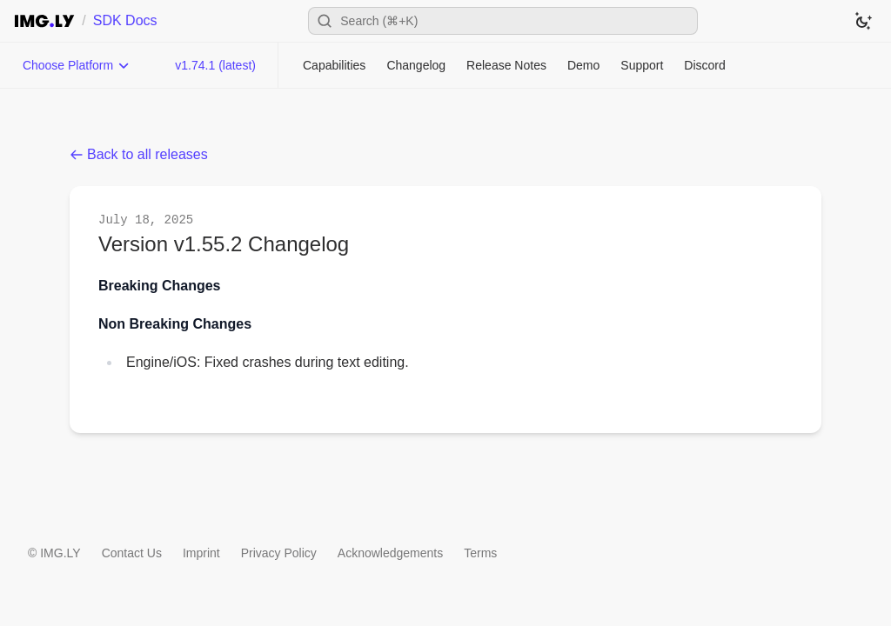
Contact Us (132, 553)
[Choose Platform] (76, 65)
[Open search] (503, 21)
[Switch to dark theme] (863, 21)
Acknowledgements (390, 553)
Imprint (201, 553)
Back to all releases (139, 154)
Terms (480, 553)
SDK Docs (125, 20)
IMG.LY (60, 553)
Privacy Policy (279, 553)
